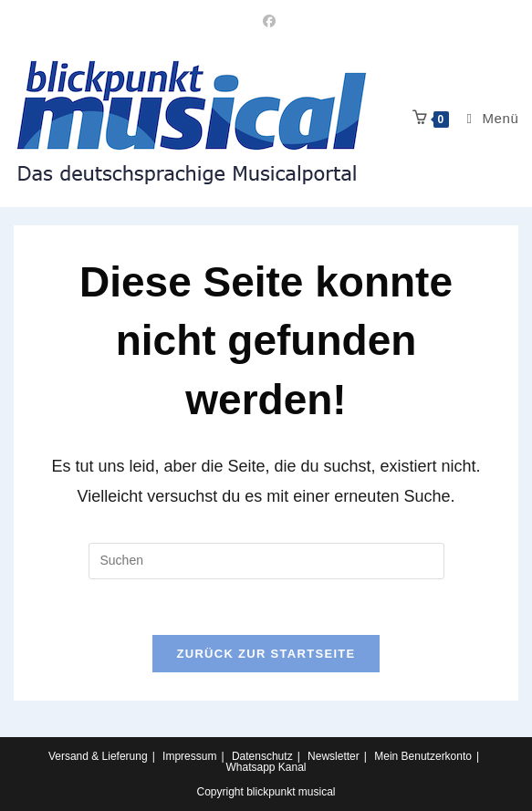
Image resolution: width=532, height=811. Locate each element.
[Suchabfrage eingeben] (266, 561)
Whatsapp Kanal (265, 767)
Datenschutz (262, 756)
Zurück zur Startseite (265, 653)
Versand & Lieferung (98, 756)
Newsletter (334, 756)
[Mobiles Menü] (486, 118)
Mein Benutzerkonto (423, 756)
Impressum (189, 756)
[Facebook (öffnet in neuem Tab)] (266, 21)
